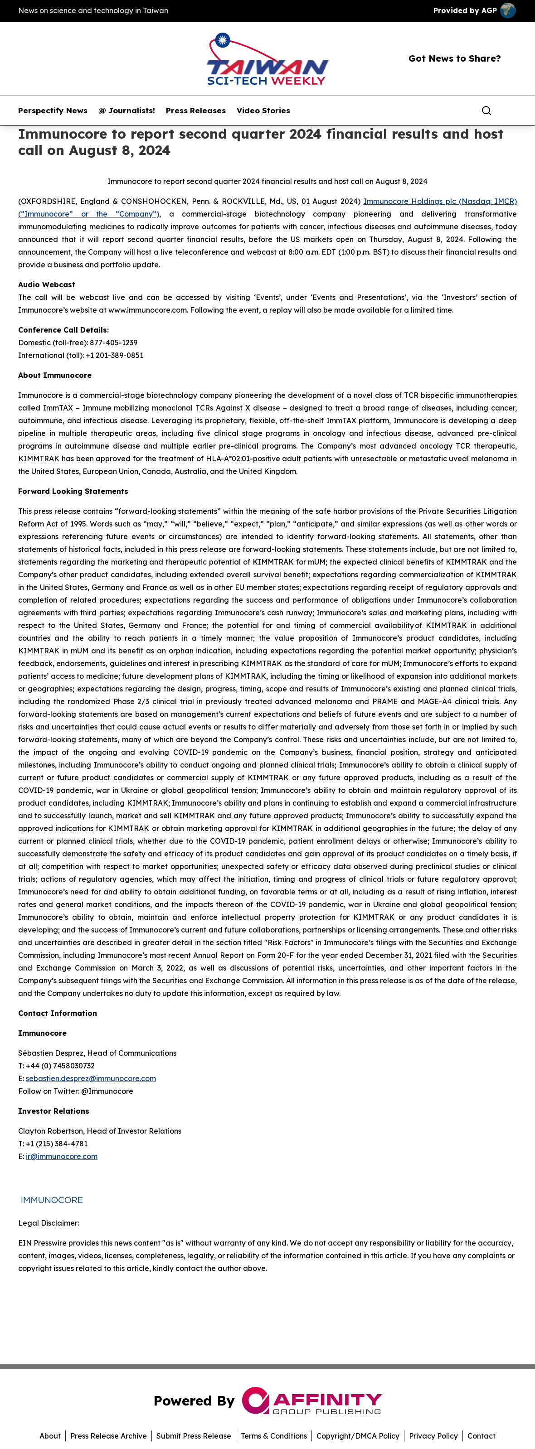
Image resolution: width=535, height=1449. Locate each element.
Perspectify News (53, 110)
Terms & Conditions (274, 1435)
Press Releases (196, 110)
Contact (481, 1435)
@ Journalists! (126, 110)
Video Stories (263, 110)
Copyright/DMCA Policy (357, 1435)
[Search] (486, 110)
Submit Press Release (193, 1435)
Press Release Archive (108, 1435)
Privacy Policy (433, 1435)
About (50, 1435)
